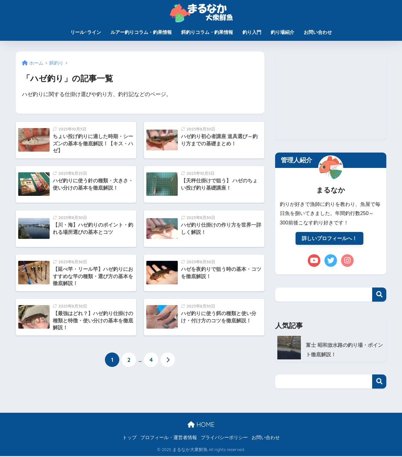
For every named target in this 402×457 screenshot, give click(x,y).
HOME (201, 425)
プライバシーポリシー (224, 438)
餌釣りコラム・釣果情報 (207, 32)
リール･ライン (85, 32)
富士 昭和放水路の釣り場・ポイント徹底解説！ (344, 350)
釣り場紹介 (282, 32)
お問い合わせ (318, 32)
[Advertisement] (330, 95)
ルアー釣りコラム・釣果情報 (141, 32)
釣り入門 (251, 32)
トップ (129, 438)
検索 (379, 295)
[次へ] (167, 360)
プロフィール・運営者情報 (168, 438)
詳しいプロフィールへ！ (329, 238)
